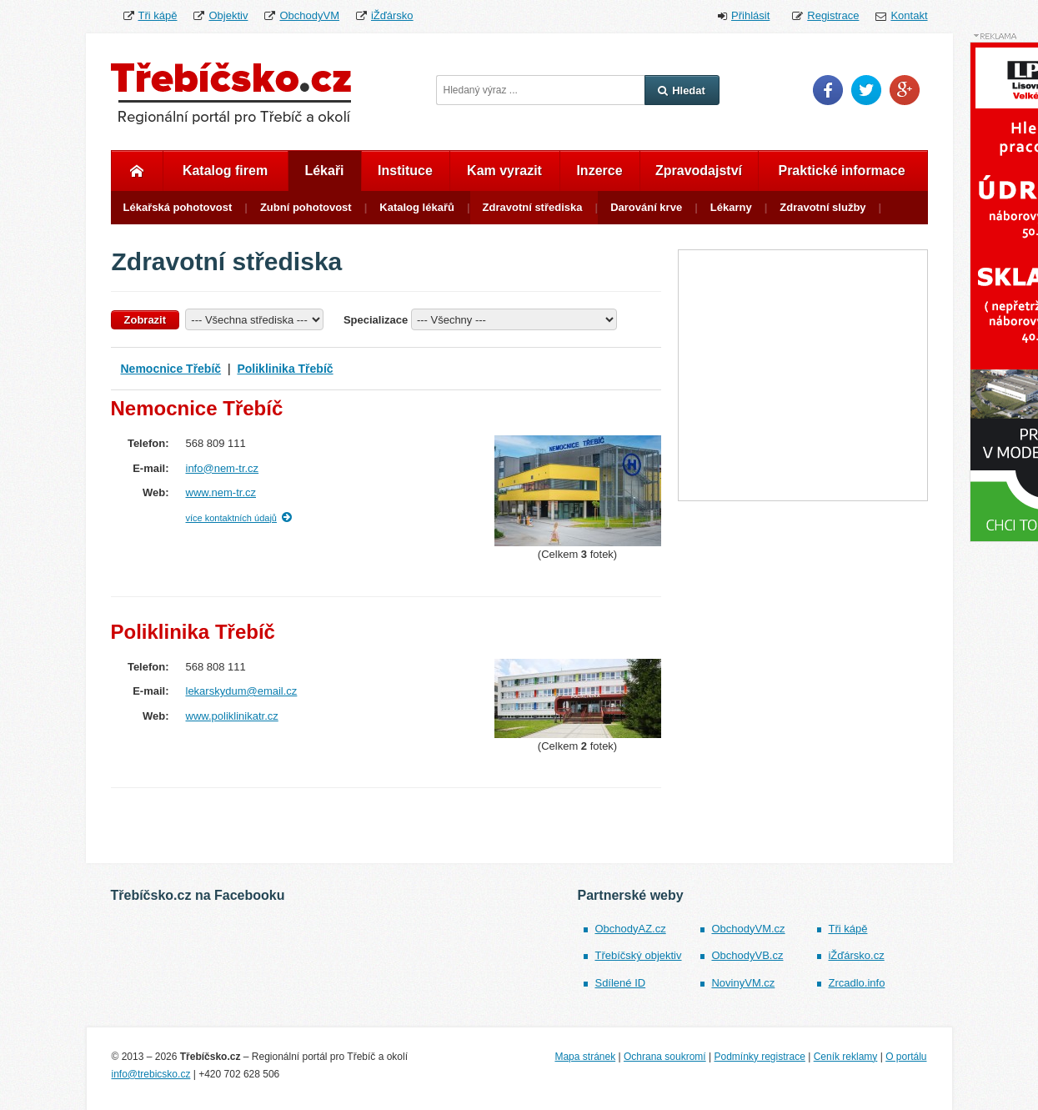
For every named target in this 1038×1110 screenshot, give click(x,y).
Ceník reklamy (846, 1056)
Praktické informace (841, 170)
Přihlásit (750, 15)
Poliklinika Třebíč (285, 368)
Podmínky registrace (759, 1056)
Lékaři (323, 170)
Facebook (828, 90)
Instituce (405, 170)
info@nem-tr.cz (222, 468)
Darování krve (646, 207)
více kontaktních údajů (231, 518)
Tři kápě (158, 15)
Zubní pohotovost (306, 207)
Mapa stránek (584, 1056)
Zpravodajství (698, 170)
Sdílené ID (619, 983)
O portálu (905, 1056)
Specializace (375, 319)
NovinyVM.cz (743, 983)
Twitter (866, 90)
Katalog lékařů (416, 207)
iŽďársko (392, 15)
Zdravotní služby (822, 207)
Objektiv (228, 15)
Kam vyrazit (504, 170)
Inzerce (599, 170)
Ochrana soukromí (665, 1056)
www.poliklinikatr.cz (232, 716)
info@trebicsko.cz (151, 1074)
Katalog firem (225, 170)
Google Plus (905, 90)
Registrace (833, 15)
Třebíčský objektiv (637, 955)
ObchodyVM (309, 15)
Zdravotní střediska (533, 207)
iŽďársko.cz (856, 955)
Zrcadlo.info (856, 983)
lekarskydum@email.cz (242, 691)
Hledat (681, 90)
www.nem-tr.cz (221, 492)
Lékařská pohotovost (178, 207)
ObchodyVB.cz (747, 955)
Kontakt (908, 15)
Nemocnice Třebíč (171, 368)
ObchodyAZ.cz (629, 928)
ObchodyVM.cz (748, 928)
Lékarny (731, 207)
